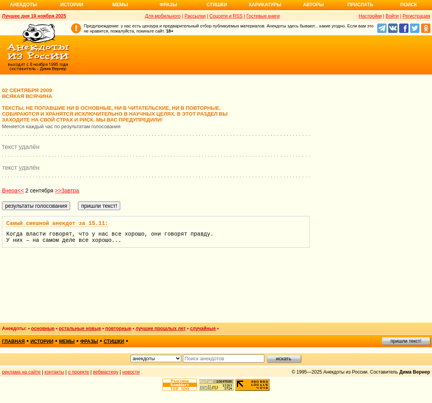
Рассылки (195, 16)
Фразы (168, 4)
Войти (392, 16)
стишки (114, 341)
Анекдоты (23, 4)
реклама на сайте (21, 372)
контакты (54, 372)
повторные (118, 328)
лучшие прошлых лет (161, 328)
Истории (71, 4)
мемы (67, 341)
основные (42, 328)
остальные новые (80, 328)
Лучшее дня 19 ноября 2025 (34, 16)
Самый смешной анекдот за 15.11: (57, 223)
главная (13, 341)
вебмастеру (105, 372)
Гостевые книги (263, 16)
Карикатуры (265, 4)
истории (42, 341)
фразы (89, 341)
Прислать (360, 4)
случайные (203, 328)
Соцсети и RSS (226, 16)
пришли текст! (405, 341)
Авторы (313, 4)
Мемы (120, 4)
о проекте (78, 372)
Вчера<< (13, 190)
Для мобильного (163, 16)
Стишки (216, 4)
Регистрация (416, 16)
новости (130, 372)
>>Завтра (67, 190)
